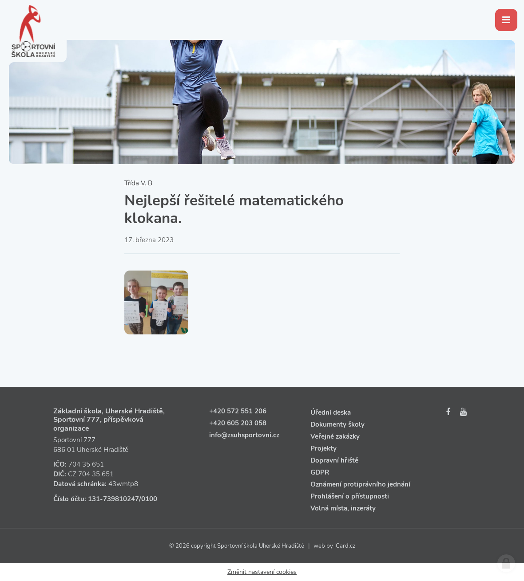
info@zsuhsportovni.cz (244, 435)
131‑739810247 (113, 499)
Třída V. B (138, 183)
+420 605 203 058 (237, 423)
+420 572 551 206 (237, 411)
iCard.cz (344, 546)
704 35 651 (86, 464)
